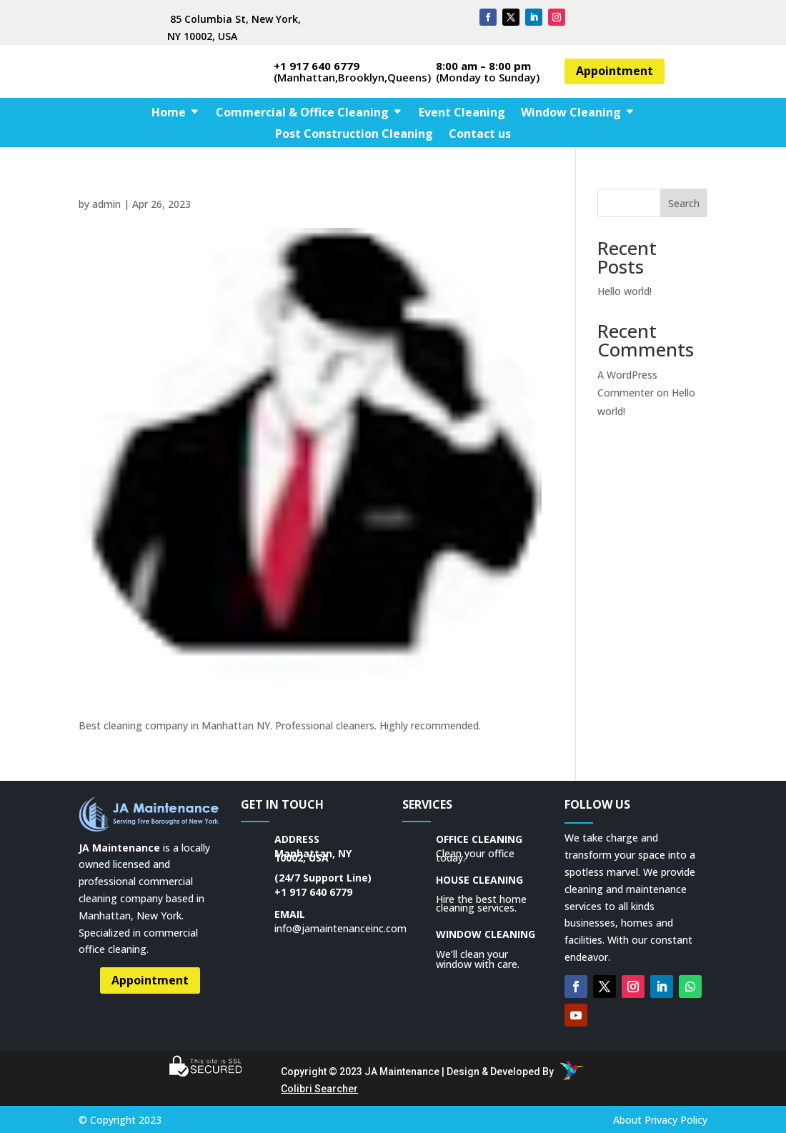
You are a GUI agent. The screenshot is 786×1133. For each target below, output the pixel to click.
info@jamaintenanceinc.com (340, 928)
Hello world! (624, 291)
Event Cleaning (462, 113)
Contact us (480, 135)
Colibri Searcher (319, 1088)
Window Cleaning (571, 113)
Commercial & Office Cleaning (302, 113)
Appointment (614, 71)
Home (168, 113)
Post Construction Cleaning (354, 135)
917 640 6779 (320, 892)
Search (684, 203)
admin (106, 204)
